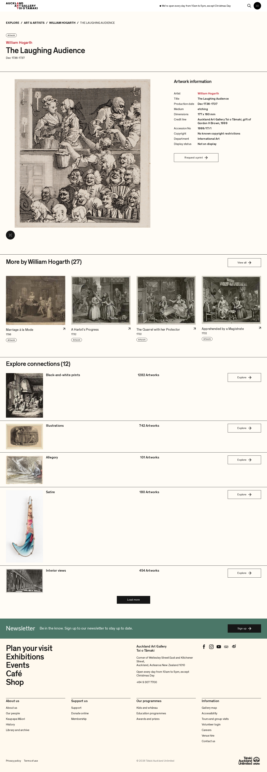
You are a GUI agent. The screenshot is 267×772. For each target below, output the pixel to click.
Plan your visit (29, 648)
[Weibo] (233, 647)
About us (11, 708)
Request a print (195, 157)
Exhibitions (25, 656)
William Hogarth (19, 42)
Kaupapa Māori (15, 719)
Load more (133, 599)
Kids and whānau (147, 708)
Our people (13, 713)
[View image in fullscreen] (10, 235)
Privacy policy (13, 760)
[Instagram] (211, 647)
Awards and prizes (147, 719)
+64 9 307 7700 (146, 682)
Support (76, 708)
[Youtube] (219, 647)
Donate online (80, 713)
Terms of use (31, 760)
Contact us (208, 741)
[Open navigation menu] (257, 5)
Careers (206, 730)
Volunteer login (211, 724)
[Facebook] (204, 647)
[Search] (249, 5)
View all (244, 262)
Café (14, 673)
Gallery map (209, 708)
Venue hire (208, 736)
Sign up (244, 628)
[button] (35, 309)
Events (17, 665)
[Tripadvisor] (226, 647)
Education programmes (151, 713)
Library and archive (17, 730)
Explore (244, 377)
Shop (15, 682)
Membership (79, 719)
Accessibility (209, 713)
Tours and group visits (215, 719)
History (10, 724)
